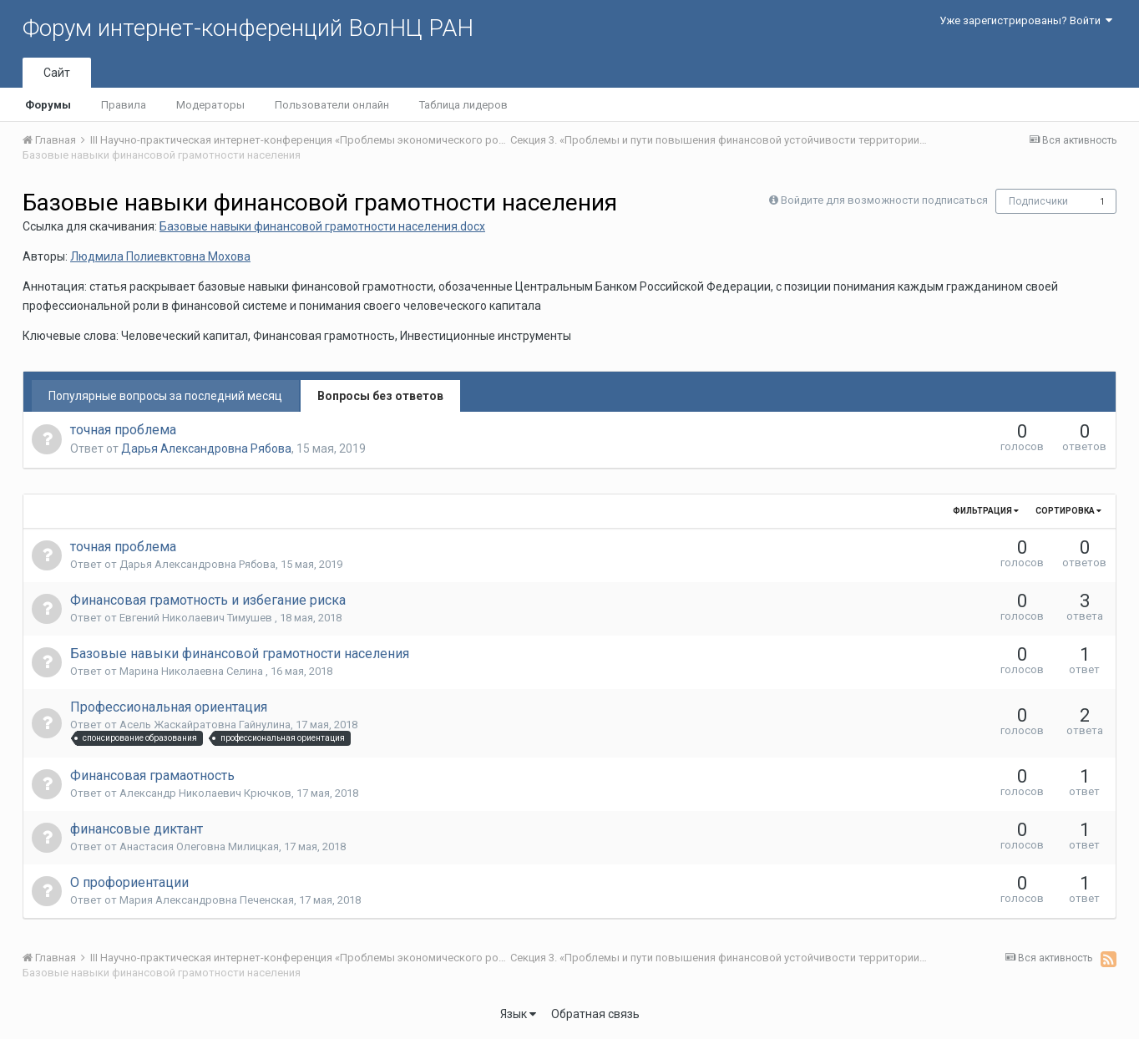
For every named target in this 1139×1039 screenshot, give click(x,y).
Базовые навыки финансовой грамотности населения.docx (322, 226)
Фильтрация (986, 510)
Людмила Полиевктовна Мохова (160, 256)
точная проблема (123, 430)
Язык (518, 1014)
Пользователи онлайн (332, 105)
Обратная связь (595, 1014)
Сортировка (1068, 510)
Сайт (56, 72)
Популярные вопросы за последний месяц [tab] (165, 396)
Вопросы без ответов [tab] (380, 396)
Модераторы (210, 105)
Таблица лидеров (463, 105)
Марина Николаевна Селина (192, 671)
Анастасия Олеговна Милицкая (199, 846)
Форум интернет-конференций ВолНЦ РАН (248, 28)
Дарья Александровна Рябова (206, 448)
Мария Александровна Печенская (206, 900)
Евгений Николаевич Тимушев (197, 617)
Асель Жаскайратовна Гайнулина (205, 724)
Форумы (48, 105)
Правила (123, 105)
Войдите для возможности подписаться (884, 200)
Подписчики (1038, 201)
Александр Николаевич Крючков (205, 793)
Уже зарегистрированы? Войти (1025, 20)
